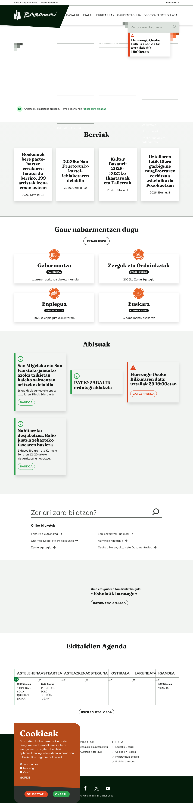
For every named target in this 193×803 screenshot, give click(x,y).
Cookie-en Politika (125, 751)
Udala (87, 15)
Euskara (139, 304)
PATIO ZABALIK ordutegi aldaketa (93, 385)
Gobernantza (54, 265)
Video (26, 772)
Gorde (25, 777)
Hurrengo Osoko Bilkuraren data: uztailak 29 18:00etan (145, 46)
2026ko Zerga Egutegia (138, 279)
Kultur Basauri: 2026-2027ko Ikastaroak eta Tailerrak (117, 170)
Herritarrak (104, 15)
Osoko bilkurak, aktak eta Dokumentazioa (125, 547)
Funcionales (30, 764)
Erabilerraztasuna (125, 761)
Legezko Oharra (124, 746)
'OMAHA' (163, 688)
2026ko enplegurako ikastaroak (54, 318)
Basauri (72, 15)
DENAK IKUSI (96, 241)
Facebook (85, 788)
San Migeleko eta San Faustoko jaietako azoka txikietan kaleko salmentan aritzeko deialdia (40, 375)
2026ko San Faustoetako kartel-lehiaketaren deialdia (75, 171)
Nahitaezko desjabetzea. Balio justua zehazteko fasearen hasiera (37, 437)
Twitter (96, 788)
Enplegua (54, 304)
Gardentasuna (129, 15)
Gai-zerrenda (143, 393)
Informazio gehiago (109, 603)
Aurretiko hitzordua (110, 540)
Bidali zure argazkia (95, 108)
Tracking (28, 768)
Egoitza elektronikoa (161, 15)
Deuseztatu (36, 794)
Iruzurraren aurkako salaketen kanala (54, 279)
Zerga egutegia (41, 547)
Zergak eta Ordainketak (139, 265)
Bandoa (26, 402)
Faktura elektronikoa (44, 534)
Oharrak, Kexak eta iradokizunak (52, 540)
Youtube (108, 788)
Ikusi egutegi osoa (96, 712)
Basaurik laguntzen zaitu (94, 746)
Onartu (61, 794)
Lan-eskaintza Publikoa (113, 534)
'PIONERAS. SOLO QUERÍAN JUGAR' (24, 693)
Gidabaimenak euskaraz (139, 318)
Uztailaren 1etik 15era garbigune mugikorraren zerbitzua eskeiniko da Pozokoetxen (160, 171)
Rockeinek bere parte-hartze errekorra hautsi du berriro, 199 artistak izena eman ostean (33, 171)
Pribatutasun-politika (127, 756)
